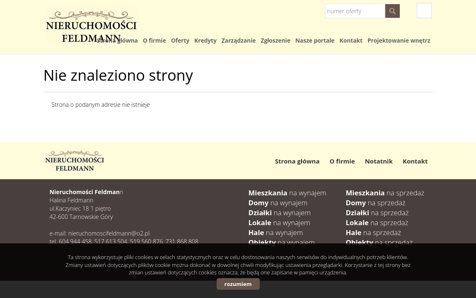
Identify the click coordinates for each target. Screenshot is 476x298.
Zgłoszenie (275, 40)
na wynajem (287, 192)
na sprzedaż (385, 192)
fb (424, 10)
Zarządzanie (239, 40)
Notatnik (379, 161)
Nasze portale (315, 40)
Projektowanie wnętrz (398, 40)
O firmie (154, 40)
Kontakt (350, 40)
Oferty (180, 40)
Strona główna (117, 40)
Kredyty (205, 40)
